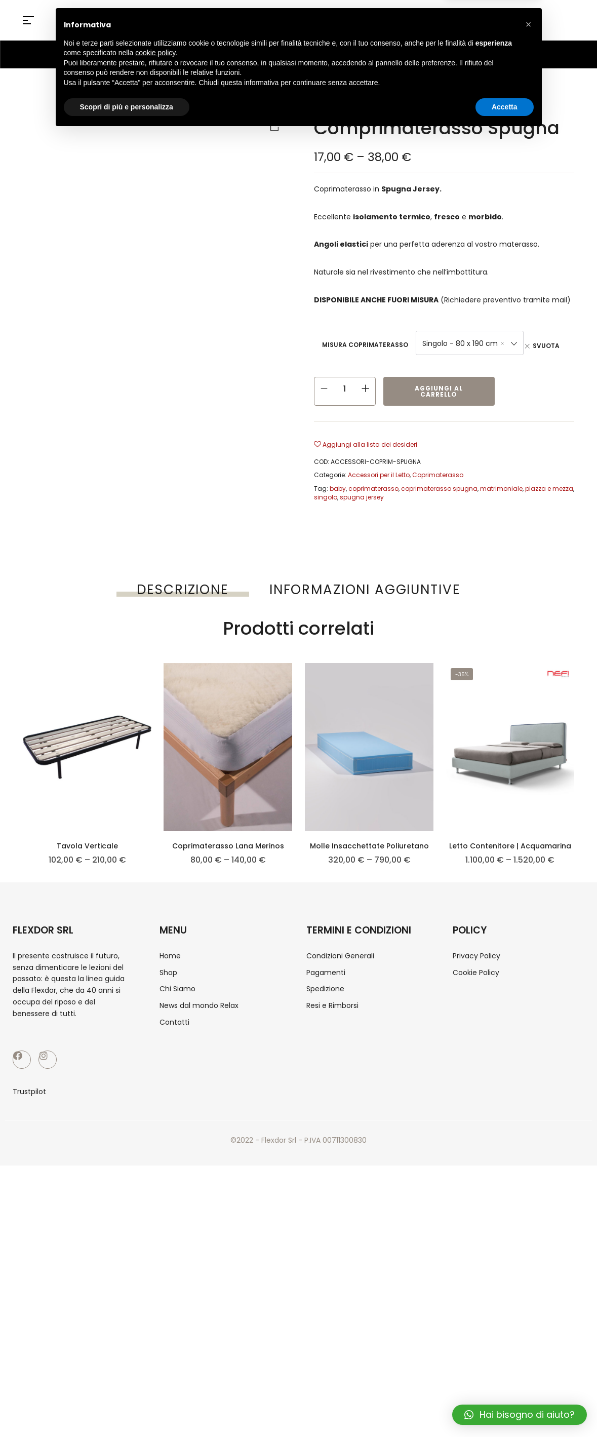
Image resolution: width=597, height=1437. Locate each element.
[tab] (182, 589)
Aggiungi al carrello (439, 391)
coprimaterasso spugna (439, 488)
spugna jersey (362, 497)
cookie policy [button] (155, 1355)
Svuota (546, 345)
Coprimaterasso (500, 104)
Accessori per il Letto (416, 104)
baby (338, 488)
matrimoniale (501, 488)
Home (323, 104)
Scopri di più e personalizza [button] (126, 1409)
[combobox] (470, 343)
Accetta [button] (505, 1409)
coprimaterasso (373, 488)
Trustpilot (29, 1363)
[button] (529, 1327)
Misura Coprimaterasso (365, 344)
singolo (325, 497)
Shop (354, 104)
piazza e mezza (549, 488)
